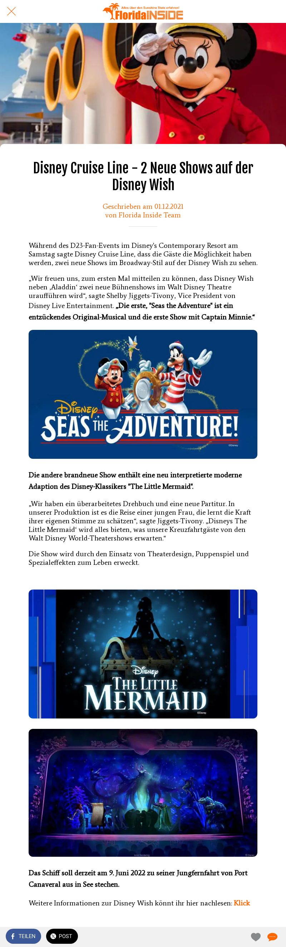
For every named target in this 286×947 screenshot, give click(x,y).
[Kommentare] (271, 937)
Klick (242, 903)
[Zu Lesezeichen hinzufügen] (254, 937)
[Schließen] (11, 11)
